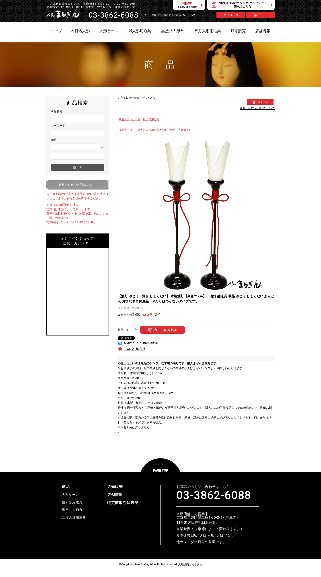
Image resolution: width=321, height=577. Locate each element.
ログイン (262, 102)
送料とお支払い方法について (257, 108)
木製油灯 (186, 129)
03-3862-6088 (213, 495)
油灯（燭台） (170, 129)
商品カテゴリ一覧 (129, 119)
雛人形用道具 (151, 119)
